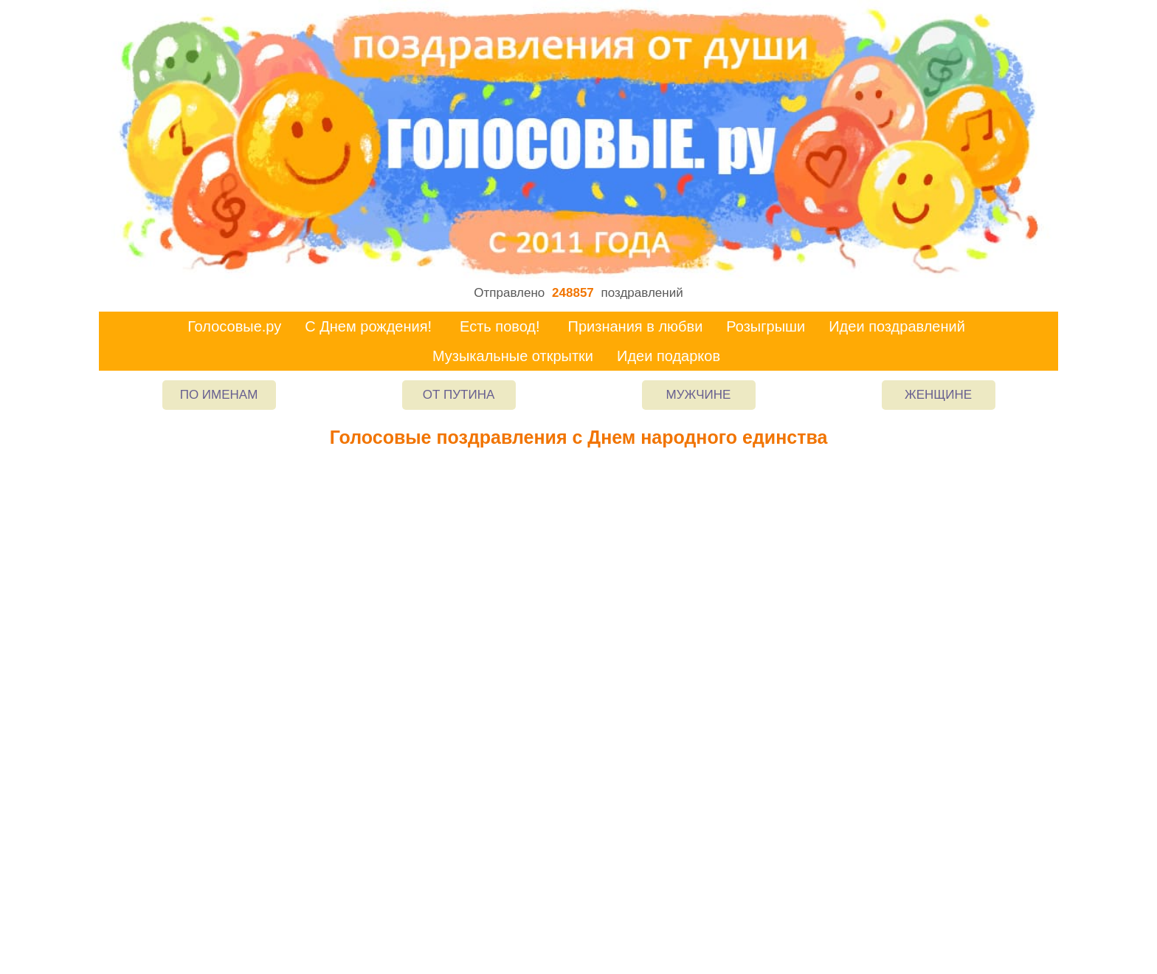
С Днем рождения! (368, 326)
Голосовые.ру (234, 326)
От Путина (459, 395)
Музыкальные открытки (512, 356)
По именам (219, 395)
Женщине (938, 395)
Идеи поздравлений (897, 326)
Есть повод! (500, 326)
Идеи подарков (668, 356)
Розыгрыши (765, 326)
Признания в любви (635, 326)
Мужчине (698, 395)
